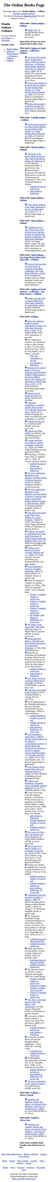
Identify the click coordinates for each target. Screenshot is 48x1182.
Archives (30, 1167)
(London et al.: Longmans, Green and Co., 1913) (34, 849)
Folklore (10, 60)
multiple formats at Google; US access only (38, 718)
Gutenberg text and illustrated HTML (38, 940)
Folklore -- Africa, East (30, 1119)
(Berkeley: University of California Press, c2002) (35, 64)
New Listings (22, 1161)
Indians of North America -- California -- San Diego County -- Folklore (33, 291)
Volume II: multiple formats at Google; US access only (38, 988)
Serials (28, 1163)
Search (12, 1161)
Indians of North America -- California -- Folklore (13, 54)
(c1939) (35, 691)
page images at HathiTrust (36, 192)
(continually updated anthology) (35, 784)
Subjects (20, 1163)
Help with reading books (11, 1154)
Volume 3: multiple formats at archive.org (38, 610)
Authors (34, 1161)
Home (4, 1161)
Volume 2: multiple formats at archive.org (38, 603)
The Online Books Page (24, 5)
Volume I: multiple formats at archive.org (37, 981)
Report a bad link (31, 1154)
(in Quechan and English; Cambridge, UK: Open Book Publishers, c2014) (35, 268)
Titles (42, 1161)
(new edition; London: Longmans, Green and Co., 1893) (34, 443)
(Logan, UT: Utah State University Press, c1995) (35, 325)
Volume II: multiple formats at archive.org (38, 995)
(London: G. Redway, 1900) (35, 897)
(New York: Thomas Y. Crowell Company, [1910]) (35, 516)
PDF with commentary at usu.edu (36, 358)
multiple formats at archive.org (38, 188)
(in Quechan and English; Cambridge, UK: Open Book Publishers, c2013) (35, 234)
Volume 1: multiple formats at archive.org (38, 596)
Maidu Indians (12, 49)
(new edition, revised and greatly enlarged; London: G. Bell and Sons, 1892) (35, 496)
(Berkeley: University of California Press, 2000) (35, 1104)
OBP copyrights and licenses (24, 1179)
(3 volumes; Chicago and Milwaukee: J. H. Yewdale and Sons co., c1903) (36, 746)
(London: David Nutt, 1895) (34, 568)
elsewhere (5, 40)
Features (21, 1167)
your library (6, 38)
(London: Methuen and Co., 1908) (34, 551)
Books (5, 1167)
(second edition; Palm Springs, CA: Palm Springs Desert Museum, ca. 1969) (35, 89)
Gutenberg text (36, 1051)
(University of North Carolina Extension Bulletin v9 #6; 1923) (35, 536)
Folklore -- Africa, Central (30, 1094)
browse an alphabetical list (25, 16)
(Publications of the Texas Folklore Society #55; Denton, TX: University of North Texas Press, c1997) (35, 376)
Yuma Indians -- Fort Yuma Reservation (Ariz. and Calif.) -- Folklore (33, 257)
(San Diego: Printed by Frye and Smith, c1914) (35, 301)
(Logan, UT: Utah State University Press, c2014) (35, 407)
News (12, 1167)
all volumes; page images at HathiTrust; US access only (37, 618)
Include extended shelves (24, 14)
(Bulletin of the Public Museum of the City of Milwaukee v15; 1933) (35, 208)
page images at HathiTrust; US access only (36, 729)
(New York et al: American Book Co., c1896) (35, 770)
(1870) (35, 477)
